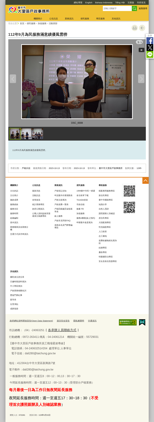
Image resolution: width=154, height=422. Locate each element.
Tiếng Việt (120, 2)
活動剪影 (53, 23)
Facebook (149, 40)
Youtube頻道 (82, 201)
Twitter (149, 47)
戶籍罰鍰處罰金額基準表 (63, 211)
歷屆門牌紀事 (16, 296)
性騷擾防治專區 (106, 258)
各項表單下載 (82, 196)
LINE (149, 54)
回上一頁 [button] (142, 28)
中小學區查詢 (16, 287)
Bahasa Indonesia (103, 2)
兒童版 (131, 2)
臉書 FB (80, 210)
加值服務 (42, 23)
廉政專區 (103, 253)
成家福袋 (14, 310)
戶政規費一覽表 (61, 205)
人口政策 (103, 233)
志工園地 (103, 237)
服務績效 (14, 205)
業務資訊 (69, 18)
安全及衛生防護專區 (108, 262)
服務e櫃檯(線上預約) (85, 219)
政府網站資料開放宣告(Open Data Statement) (28, 322)
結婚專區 (103, 249)
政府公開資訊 (38, 210)
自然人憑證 (104, 210)
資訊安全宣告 (56, 322)
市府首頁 (141, 2)
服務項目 (14, 210)
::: (4, 1)
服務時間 (14, 215)
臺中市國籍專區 (106, 201)
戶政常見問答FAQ (62, 222)
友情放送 (36, 201)
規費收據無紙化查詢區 (108, 243)
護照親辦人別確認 (107, 215)
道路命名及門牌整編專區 (63, 227)
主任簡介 (14, 196)
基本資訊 (14, 224)
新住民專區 (104, 196)
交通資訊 (83, 322)
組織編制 (14, 219)
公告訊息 (53, 18)
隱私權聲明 (70, 322)
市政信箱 (80, 205)
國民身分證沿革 (17, 278)
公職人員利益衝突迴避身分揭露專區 (41, 216)
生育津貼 (14, 305)
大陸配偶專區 (105, 224)
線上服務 (58, 217)
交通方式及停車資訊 (19, 235)
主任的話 (14, 192)
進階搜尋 (143, 8)
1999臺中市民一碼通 (85, 192)
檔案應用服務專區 (107, 192)
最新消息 (36, 192)
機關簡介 (38, 18)
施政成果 (14, 201)
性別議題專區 (105, 228)
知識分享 (103, 205)
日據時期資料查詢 (18, 283)
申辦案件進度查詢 (84, 224)
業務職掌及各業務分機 (19, 229)
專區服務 (100, 18)
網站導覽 (78, 2)
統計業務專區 (38, 205)
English (88, 2)
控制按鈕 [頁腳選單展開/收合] (145, 182)
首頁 (22, 23)
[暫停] (141, 49)
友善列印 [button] (135, 28)
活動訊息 (36, 196)
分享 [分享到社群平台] (150, 35)
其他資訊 (116, 18)
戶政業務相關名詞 (18, 292)
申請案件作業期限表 (63, 196)
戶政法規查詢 (60, 201)
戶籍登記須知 (60, 192)
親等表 (13, 301)
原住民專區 (104, 219)
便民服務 (85, 18)
